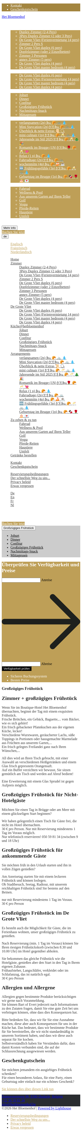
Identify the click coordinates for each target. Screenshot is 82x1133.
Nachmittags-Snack (33, 110)
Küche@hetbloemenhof (27, 91)
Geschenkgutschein (24, 9)
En (12, 497)
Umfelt (24, 216)
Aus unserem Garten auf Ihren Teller (45, 196)
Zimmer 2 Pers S (31, 44)
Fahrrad (24, 188)
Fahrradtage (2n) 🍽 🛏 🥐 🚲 (41, 160)
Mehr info (9, 228)
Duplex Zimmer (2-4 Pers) (37, 32)
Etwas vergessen (22, 486)
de (5, 236)
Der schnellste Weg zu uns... (30, 478)
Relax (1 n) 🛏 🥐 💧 (35, 156)
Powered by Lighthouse (54, 1108)
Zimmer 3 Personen (33, 55)
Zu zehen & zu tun (23, 185)
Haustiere (26, 212)
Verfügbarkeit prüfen (16, 668)
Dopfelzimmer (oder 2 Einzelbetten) (44, 52)
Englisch (16, 244)
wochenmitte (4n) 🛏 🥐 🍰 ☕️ (42, 164)
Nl (12, 505)
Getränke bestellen (23, 220)
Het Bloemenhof (13, 17)
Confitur (25, 103)
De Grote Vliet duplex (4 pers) (40, 63)
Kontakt (16, 5)
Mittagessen (27, 114)
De (12, 493)
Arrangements (20, 118)
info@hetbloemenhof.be (19, 1104)
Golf (22, 200)
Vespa (23, 204)
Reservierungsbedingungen (29, 474)
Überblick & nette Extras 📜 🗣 (42, 131)
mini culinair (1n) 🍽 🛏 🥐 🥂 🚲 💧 (47, 135)
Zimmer (16, 28)
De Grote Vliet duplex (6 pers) (40, 48)
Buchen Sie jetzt (13, 232)
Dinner (24, 99)
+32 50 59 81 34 (13, 1100)
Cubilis (53, 676)
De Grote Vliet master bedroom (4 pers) (47, 67)
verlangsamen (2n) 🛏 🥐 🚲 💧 (42, 122)
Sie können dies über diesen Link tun (28, 1089)
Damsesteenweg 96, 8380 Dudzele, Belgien (32, 1096)
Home (14, 24)
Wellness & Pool (31, 192)
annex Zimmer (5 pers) (35, 59)
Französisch (18, 248)
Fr (12, 501)
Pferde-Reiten (29, 208)
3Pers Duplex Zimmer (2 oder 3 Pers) (45, 36)
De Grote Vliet (20, 71)
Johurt (23, 95)
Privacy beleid (20, 482)
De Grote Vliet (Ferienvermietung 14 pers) (49, 40)
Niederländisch (21, 252)
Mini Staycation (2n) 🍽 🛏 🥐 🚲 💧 (47, 127)
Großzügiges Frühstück (35, 107)
